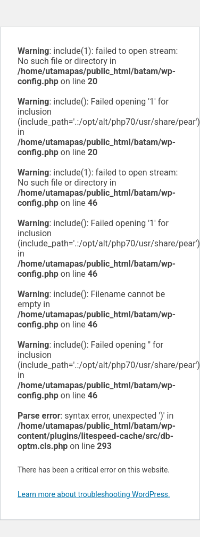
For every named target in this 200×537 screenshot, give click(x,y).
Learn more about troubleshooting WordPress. (94, 494)
